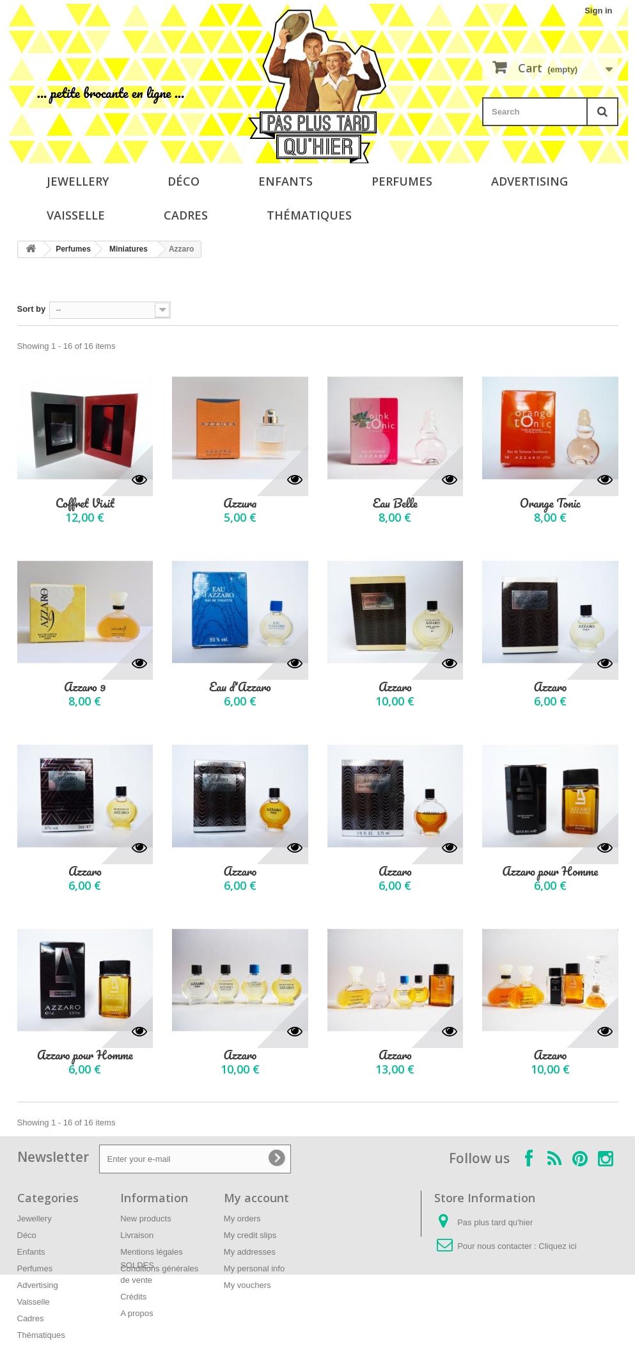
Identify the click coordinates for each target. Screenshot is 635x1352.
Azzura (239, 503)
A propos (136, 1313)
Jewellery (78, 181)
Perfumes (402, 181)
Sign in (598, 10)
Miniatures (128, 249)
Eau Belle (395, 503)
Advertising (529, 181)
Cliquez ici (557, 1246)
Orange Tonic (550, 503)
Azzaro (395, 687)
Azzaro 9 (85, 687)
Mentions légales (151, 1252)
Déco (184, 181)
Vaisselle (76, 215)
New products (145, 1218)
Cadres (186, 215)
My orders (242, 1218)
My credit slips (250, 1235)
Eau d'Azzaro (240, 687)
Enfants (285, 181)
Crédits (133, 1296)
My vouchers (247, 1285)
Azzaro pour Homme (550, 871)
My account (256, 1197)
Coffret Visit (85, 503)
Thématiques (309, 215)
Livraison (136, 1235)
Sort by (31, 309)
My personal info (254, 1268)
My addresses (250, 1252)
